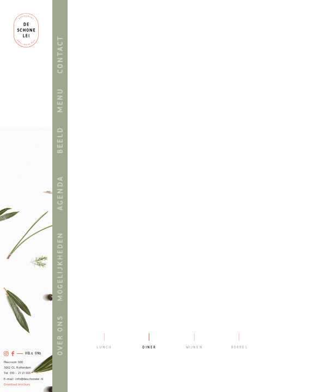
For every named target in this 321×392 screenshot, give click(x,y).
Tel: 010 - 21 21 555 (17, 373)
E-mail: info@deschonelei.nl (23, 379)
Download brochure (17, 384)
